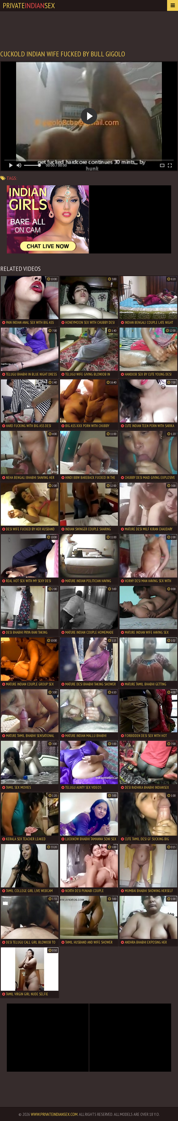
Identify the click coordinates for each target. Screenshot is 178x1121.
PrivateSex (29, 5)
